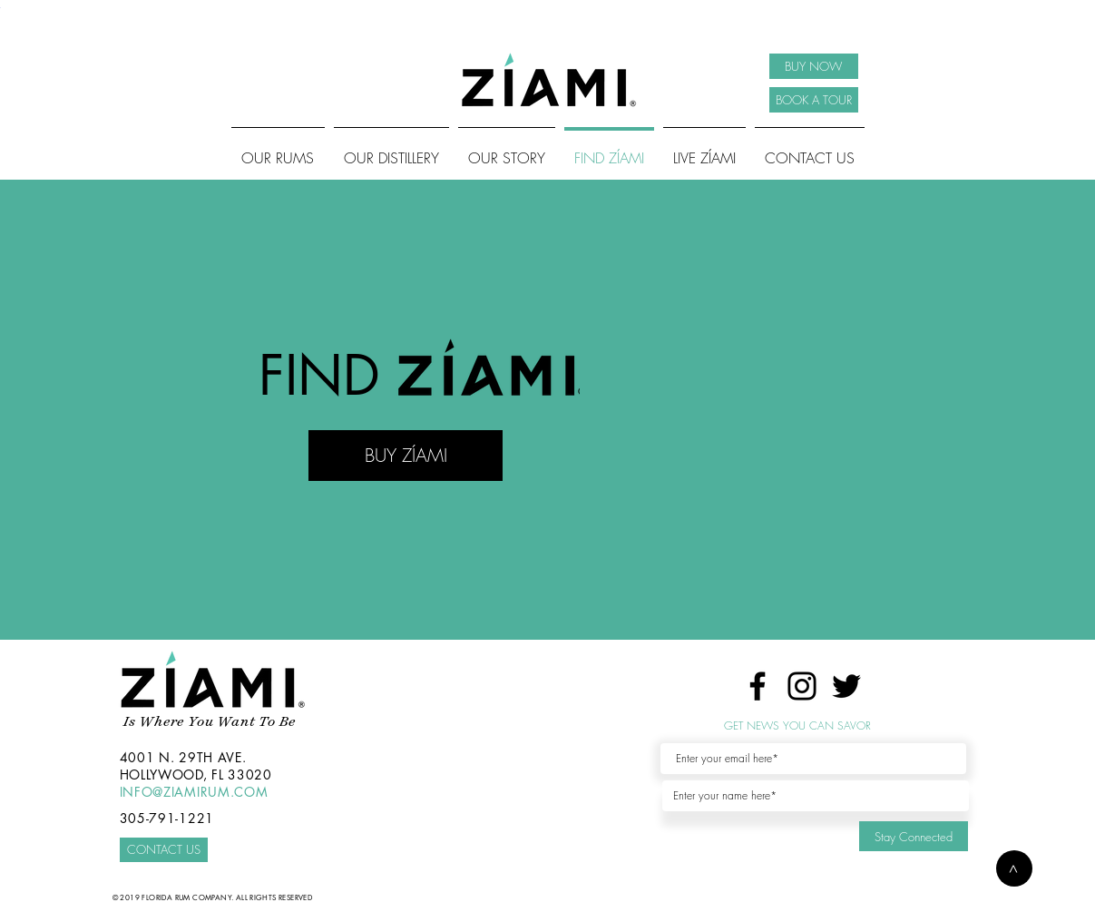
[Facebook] (757, 686)
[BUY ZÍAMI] (405, 455)
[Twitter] (846, 686)
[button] (1014, 868)
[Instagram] (802, 686)
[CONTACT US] (164, 850)
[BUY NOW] (813, 66)
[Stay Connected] (913, 836)
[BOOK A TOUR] (813, 100)
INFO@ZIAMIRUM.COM (194, 791)
